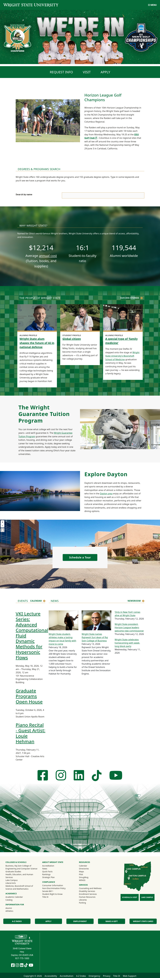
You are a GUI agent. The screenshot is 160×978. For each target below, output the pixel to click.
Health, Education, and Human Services (19, 876)
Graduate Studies (13, 871)
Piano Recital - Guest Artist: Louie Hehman (30, 733)
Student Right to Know (52, 894)
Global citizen (71, 339)
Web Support (129, 976)
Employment (80, 921)
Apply (105, 72)
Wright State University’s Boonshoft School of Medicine (122, 356)
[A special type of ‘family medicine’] (123, 317)
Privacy (106, 976)
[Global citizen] (80, 317)
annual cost (48, 255)
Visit (87, 72)
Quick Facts (47, 871)
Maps (81, 871)
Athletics (13, 911)
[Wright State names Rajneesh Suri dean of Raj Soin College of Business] (96, 620)
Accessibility (51, 976)
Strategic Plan (48, 877)
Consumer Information (52, 885)
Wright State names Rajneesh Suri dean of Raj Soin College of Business (95, 637)
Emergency (94, 976)
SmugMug (87, 877)
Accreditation (48, 865)
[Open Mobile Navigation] (152, 5)
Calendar (36, 600)
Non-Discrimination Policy (54, 888)
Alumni (12, 908)
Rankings (46, 874)
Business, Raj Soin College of (18, 865)
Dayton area (106, 493)
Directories (84, 868)
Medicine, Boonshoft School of (19, 886)
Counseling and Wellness (90, 888)
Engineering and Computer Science (21, 868)
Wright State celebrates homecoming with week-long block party (127, 643)
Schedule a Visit (129, 897)
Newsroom (134, 600)
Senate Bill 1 (47, 891)
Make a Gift (111, 921)
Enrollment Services (88, 894)
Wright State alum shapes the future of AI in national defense (37, 343)
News (44, 868)
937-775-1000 (22, 958)
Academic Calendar (14, 897)
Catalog (8, 900)
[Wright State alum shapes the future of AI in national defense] (37, 317)
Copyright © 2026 (33, 976)
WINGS (82, 880)
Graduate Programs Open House (29, 696)
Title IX (45, 897)
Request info (61, 72)
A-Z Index (17, 921)
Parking (82, 902)
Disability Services (87, 891)
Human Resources (87, 897)
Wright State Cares (143, 921)
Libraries (83, 900)
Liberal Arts (10, 883)
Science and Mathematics (16, 889)
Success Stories (129, 297)
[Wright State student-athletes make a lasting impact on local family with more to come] (63, 620)
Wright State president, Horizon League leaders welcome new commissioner (129, 627)
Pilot (81, 874)
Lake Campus (11, 880)
